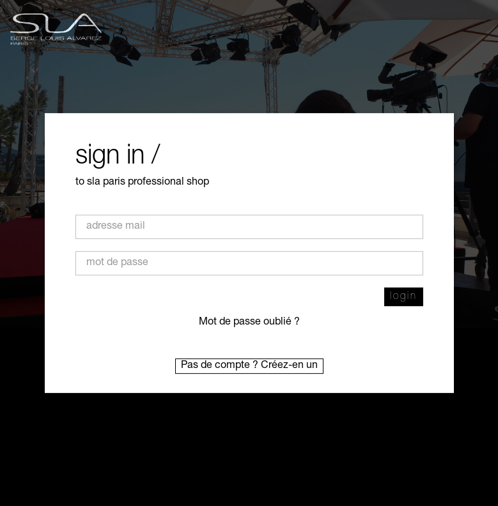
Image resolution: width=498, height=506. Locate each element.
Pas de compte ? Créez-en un (249, 366)
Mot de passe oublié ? (249, 323)
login (403, 297)
